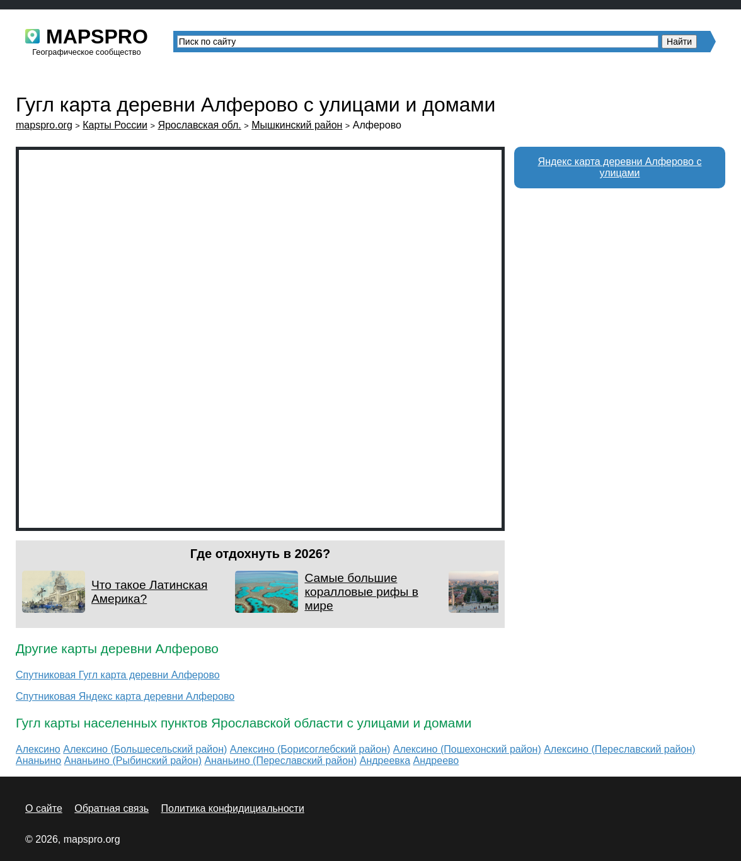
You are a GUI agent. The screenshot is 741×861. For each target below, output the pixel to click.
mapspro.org (44, 125)
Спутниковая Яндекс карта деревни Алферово (125, 696)
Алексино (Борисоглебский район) (310, 749)
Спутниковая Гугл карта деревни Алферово (118, 675)
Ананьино (38, 760)
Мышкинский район (296, 125)
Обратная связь (111, 808)
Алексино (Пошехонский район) (467, 749)
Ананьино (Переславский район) (280, 760)
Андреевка (385, 760)
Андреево (436, 760)
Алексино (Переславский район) (619, 749)
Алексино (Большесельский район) (145, 749)
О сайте (43, 808)
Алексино (38, 749)
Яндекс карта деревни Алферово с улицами (620, 167)
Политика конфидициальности (232, 808)
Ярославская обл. (199, 125)
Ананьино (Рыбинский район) (133, 760)
